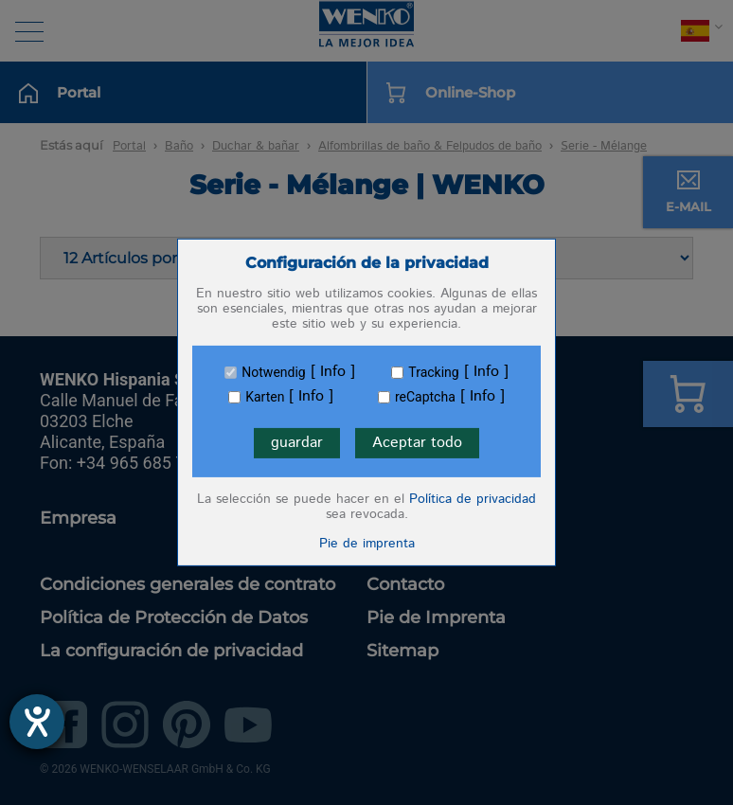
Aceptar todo (417, 443)
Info (333, 372)
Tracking (433, 372)
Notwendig (273, 372)
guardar (297, 443)
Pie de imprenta (367, 543)
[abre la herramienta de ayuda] (36, 721)
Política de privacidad (472, 499)
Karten (264, 396)
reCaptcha (425, 396)
